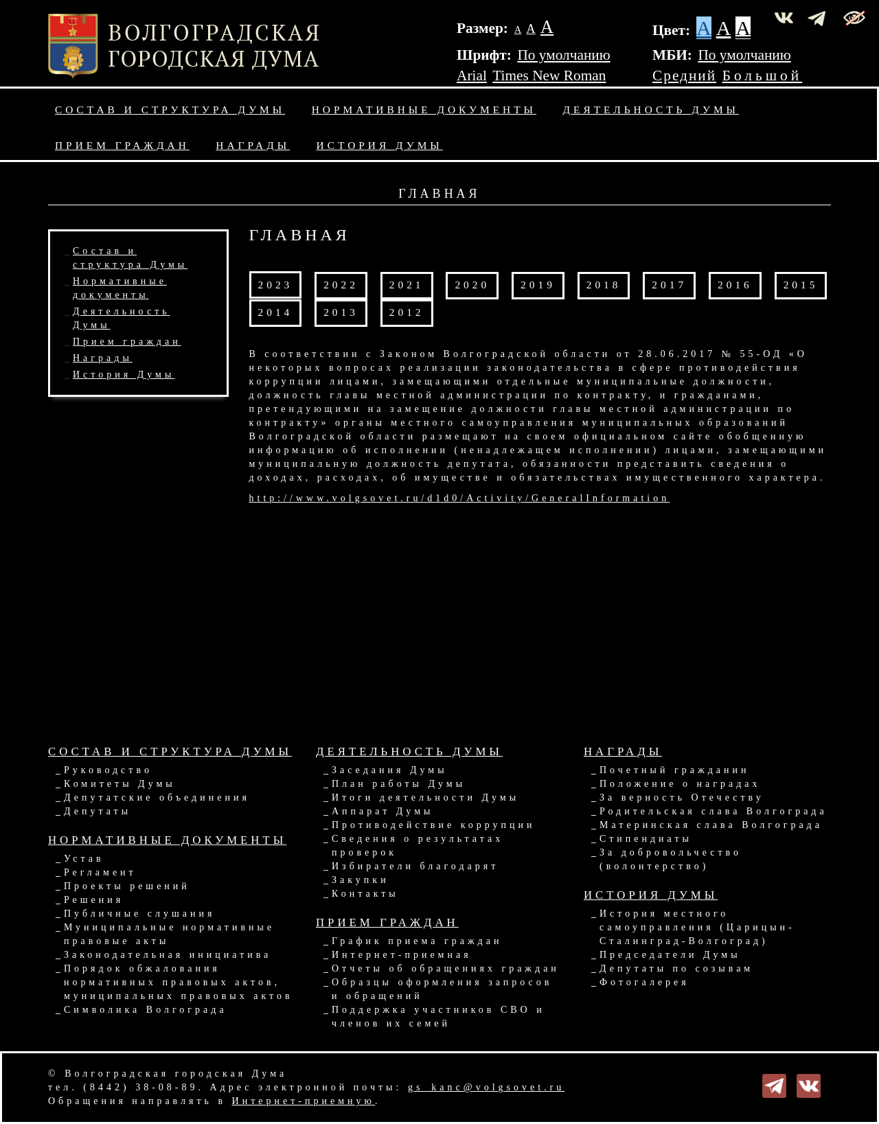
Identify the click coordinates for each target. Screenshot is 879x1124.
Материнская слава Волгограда (711, 825)
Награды (253, 145)
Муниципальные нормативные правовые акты (169, 934)
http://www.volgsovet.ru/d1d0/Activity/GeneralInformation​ (459, 498)
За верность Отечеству (682, 797)
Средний (684, 75)
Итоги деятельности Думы (425, 797)
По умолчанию (563, 55)
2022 (340, 284)
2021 (406, 284)
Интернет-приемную (303, 1101)
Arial (472, 75)
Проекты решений (127, 886)
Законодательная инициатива (167, 955)
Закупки (360, 880)
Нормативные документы (424, 109)
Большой (762, 75)
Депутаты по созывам (676, 968)
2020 (472, 284)
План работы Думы (399, 784)
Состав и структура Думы (170, 109)
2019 (538, 284)
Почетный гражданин (674, 770)
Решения (94, 900)
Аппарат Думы (382, 811)
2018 (603, 284)
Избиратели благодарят (415, 866)
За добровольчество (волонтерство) (671, 859)
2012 (406, 312)
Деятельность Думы (651, 109)
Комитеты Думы (120, 784)
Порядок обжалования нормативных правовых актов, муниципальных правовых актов (178, 982)
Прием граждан (122, 145)
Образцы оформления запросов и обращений (442, 989)
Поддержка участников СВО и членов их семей (438, 1017)
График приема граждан (417, 941)
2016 (735, 284)
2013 (340, 312)
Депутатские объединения (157, 797)
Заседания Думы (390, 770)
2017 (669, 284)
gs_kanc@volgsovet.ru (486, 1087)
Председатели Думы (670, 955)
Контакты (365, 893)
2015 (801, 284)
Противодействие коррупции (434, 825)
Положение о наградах (680, 784)
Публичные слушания (139, 913)
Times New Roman (549, 75)
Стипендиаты (646, 839)
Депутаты (97, 811)
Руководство (108, 770)
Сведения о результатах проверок (417, 846)
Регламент (100, 872)
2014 (275, 312)
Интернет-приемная (402, 955)
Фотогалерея (644, 982)
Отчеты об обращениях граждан (446, 968)
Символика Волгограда (145, 1010)
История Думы (380, 145)
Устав (84, 858)
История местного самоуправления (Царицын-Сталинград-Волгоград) (697, 927)
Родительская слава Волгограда (713, 811)
